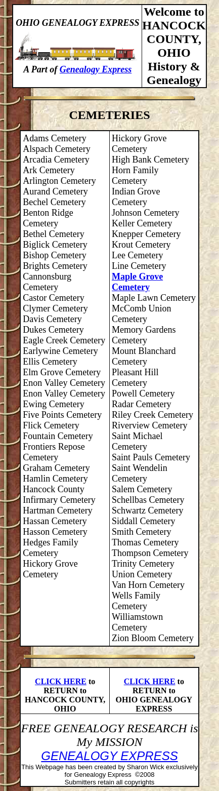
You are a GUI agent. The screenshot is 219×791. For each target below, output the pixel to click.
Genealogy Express (96, 69)
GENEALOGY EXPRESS (109, 756)
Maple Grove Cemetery (137, 281)
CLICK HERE (60, 681)
